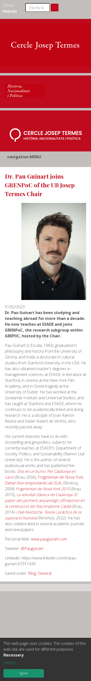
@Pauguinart (32, 548)
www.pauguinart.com (48, 539)
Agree (23, 673)
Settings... (10, 662)
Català (8, 5)
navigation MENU (24, 156)
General (44, 573)
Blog (32, 573)
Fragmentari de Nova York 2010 (43, 488)
